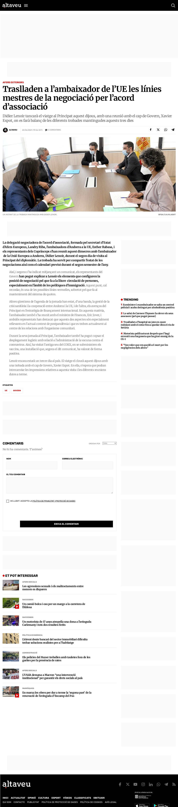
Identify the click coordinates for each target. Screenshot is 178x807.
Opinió (32, 798)
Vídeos (67, 798)
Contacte (19, 802)
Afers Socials (29, 575)
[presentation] (31, 514)
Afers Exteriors (13, 82)
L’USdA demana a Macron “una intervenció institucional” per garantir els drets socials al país (52, 670)
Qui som (7, 802)
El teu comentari (15, 474)
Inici (5, 798)
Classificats (82, 798)
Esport (56, 798)
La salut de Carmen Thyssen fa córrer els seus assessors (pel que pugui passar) (147, 315)
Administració (29, 646)
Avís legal (111, 802)
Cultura (43, 798)
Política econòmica (32, 628)
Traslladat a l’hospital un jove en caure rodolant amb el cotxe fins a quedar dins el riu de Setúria (147, 325)
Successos (27, 593)
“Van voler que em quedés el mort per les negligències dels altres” (144, 346)
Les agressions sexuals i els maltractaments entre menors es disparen (52, 581)
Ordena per (94, 444)
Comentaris (54, 130)
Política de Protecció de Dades (60, 802)
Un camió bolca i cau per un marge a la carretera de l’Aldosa (53, 599)
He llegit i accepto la (40, 501)
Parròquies (28, 682)
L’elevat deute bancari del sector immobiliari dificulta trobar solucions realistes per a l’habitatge (54, 634)
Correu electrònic (72, 459)
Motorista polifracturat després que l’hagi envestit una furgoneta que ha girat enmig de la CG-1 (147, 336)
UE (6, 391)
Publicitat (33, 802)
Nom (8, 459)
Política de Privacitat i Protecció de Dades (53, 501)
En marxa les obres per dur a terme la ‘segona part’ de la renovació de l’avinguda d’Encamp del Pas (56, 687)
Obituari (99, 798)
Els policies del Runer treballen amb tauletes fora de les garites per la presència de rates (56, 652)
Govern (17, 391)
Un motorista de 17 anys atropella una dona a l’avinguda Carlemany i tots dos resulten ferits (56, 616)
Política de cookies (91, 802)
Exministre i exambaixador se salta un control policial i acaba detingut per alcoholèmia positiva (148, 306)
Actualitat (18, 798)
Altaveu (13, 130)
